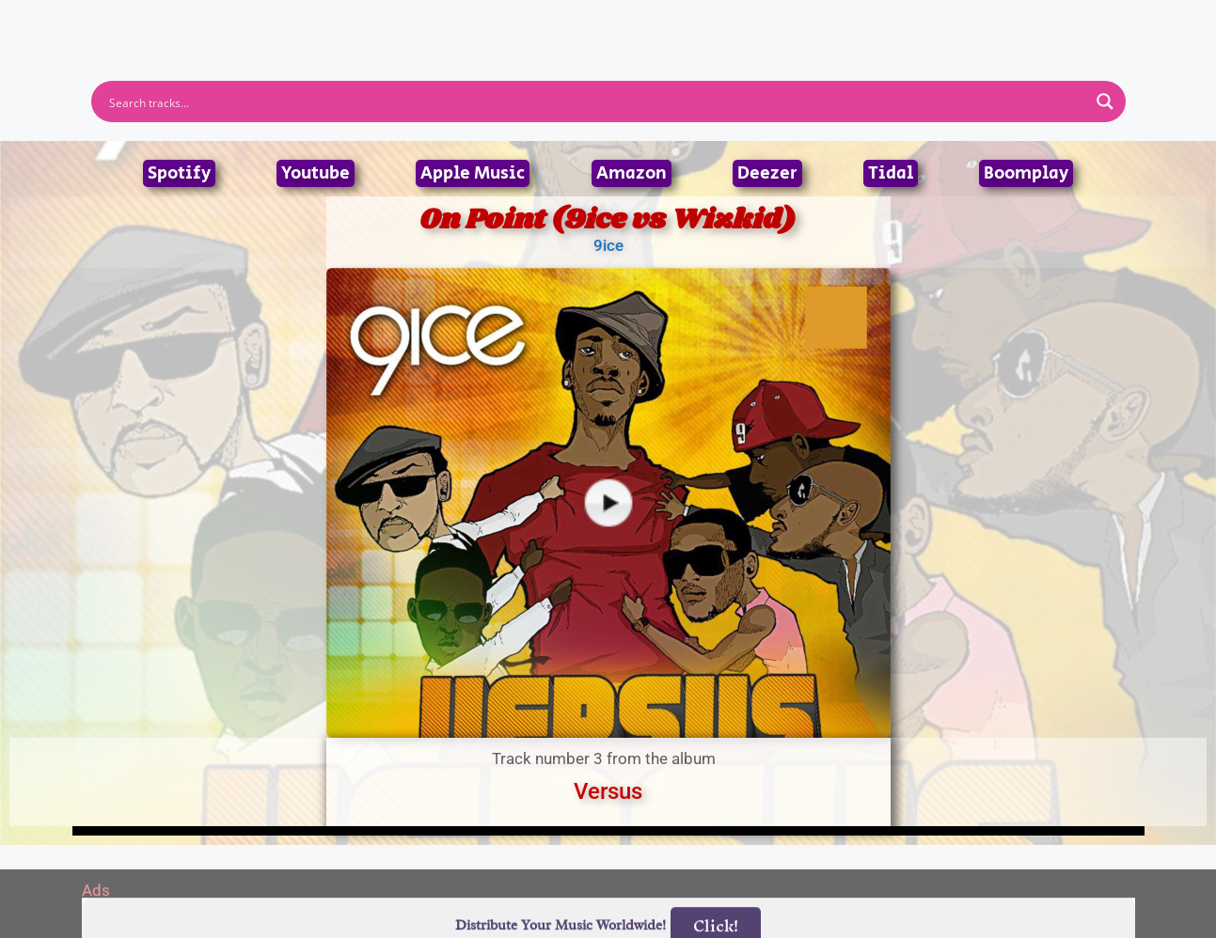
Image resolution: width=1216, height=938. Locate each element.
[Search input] (596, 101)
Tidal (890, 173)
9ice (608, 245)
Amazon (631, 173)
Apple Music (472, 173)
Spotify (179, 173)
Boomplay (1026, 173)
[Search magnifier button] (1105, 101)
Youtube (315, 173)
